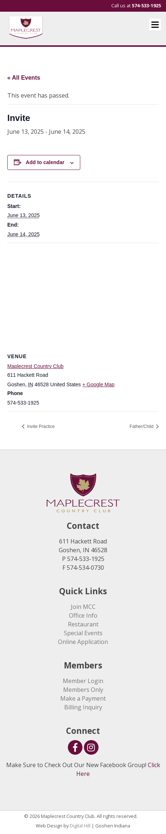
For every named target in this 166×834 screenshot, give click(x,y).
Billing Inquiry (83, 707)
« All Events (23, 78)
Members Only (83, 690)
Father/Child (142, 426)
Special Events (83, 633)
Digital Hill (80, 825)
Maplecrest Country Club (35, 366)
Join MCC (83, 607)
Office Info (83, 615)
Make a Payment (83, 698)
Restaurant (83, 624)
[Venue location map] (83, 296)
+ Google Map (98, 384)
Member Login (83, 681)
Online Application (83, 642)
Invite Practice (40, 426)
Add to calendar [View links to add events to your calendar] (45, 162)
